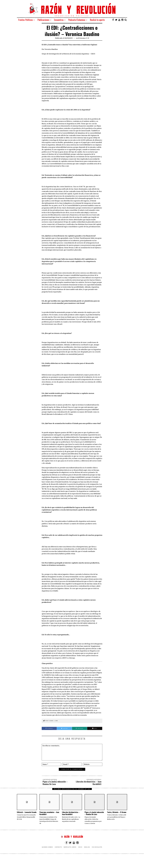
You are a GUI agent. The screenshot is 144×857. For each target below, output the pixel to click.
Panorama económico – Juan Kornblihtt (49, 813)
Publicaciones (43, 20)
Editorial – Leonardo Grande (26, 812)
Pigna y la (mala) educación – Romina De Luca (94, 813)
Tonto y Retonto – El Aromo (116, 812)
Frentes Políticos (25, 20)
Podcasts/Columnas (76, 20)
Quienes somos (47, 847)
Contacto (58, 847)
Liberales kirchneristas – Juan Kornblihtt (71, 813)
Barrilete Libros (70, 847)
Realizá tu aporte (97, 20)
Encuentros (59, 20)
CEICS (80, 847)
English (87, 847)
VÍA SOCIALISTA (97, 847)
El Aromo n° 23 (83, 38)
